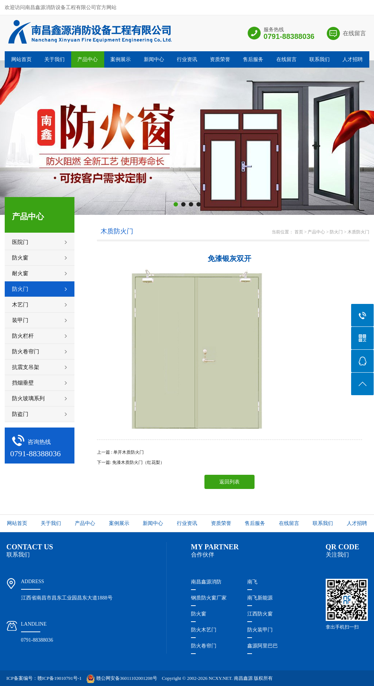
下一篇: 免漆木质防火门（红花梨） (130, 462)
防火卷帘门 (203, 646)
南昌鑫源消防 (206, 582)
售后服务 (253, 59)
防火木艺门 (203, 630)
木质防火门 (358, 231)
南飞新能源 (260, 598)
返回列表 (229, 482)
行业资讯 (187, 59)
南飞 (252, 582)
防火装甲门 (260, 630)
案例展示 (120, 59)
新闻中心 (154, 59)
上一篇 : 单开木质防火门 (120, 452)
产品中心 (87, 59)
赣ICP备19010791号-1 (59, 678)
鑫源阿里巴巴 (262, 646)
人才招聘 (352, 59)
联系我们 (319, 59)
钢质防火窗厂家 (209, 598)
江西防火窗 (260, 614)
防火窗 (198, 614)
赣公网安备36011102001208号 (121, 678)
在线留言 (354, 33)
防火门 (336, 231)
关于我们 (54, 59)
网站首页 (21, 59)
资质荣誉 (220, 59)
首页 (298, 231)
